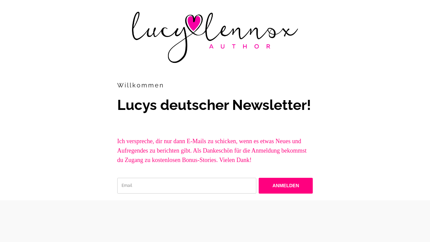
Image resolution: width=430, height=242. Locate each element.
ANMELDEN (285, 185)
